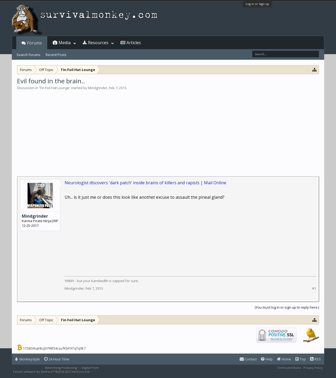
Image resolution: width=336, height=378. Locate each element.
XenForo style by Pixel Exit (111, 372)
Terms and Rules (289, 368)
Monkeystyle (27, 359)
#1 (314, 288)
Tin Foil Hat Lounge (54, 87)
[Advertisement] (168, 130)
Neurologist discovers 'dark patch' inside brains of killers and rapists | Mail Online (145, 183)
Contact (248, 359)
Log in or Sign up (257, 4)
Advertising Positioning (61, 368)
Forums (34, 43)
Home (284, 359)
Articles (134, 42)
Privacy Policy (313, 368)
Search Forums (28, 54)
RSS (315, 359)
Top (300, 359)
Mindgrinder (97, 87)
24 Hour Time (56, 359)
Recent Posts (56, 54)
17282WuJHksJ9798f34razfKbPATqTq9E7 (54, 348)
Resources (98, 42)
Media (65, 42)
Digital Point (90, 368)
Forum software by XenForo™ (51, 372)
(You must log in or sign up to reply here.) (287, 307)
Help (267, 359)
